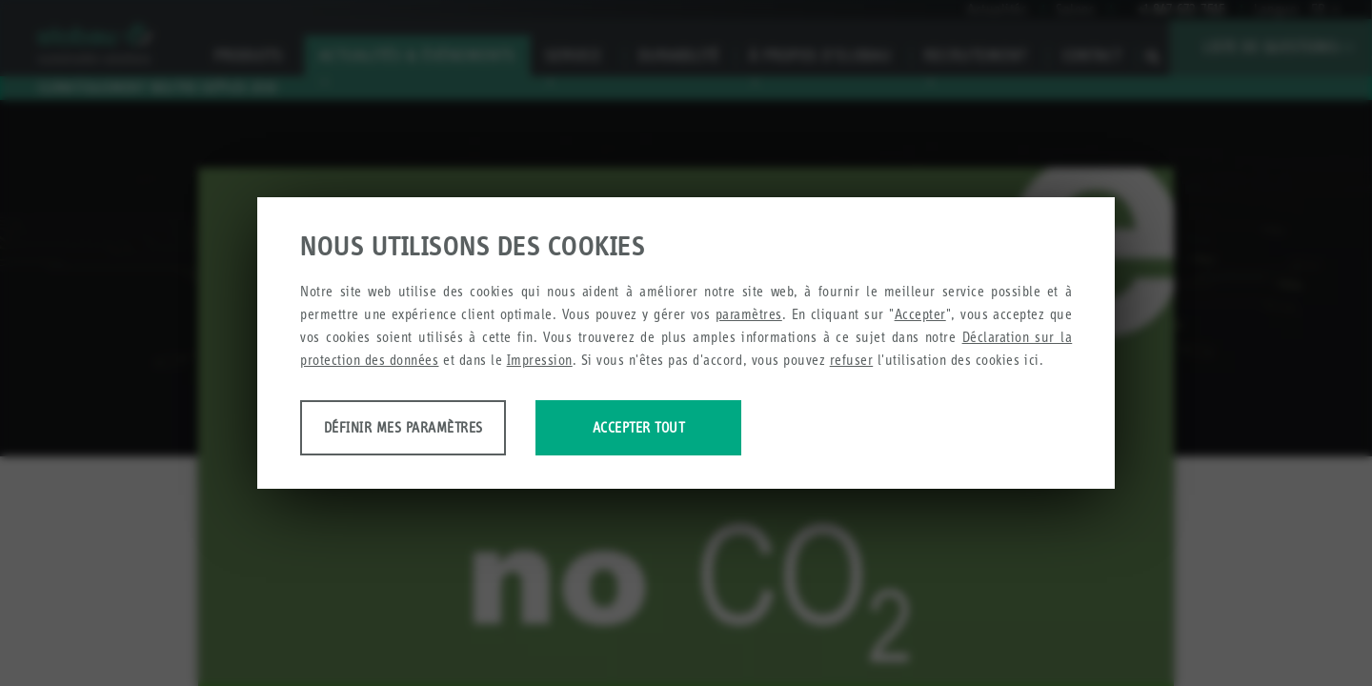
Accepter (920, 317)
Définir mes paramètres (450, 430)
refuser (852, 362)
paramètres (749, 317)
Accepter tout (793, 430)
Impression (540, 362)
